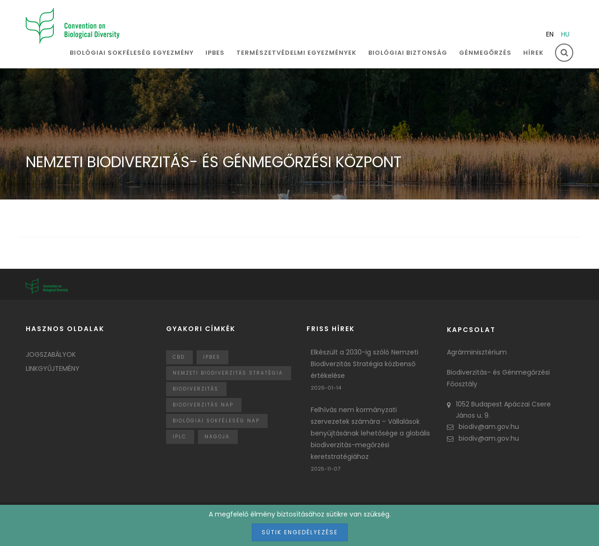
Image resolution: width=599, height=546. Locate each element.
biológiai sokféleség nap (216, 420)
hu (565, 34)
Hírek (533, 52)
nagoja (217, 436)
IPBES (215, 52)
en (550, 34)
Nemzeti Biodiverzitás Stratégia (228, 372)
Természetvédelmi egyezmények (296, 52)
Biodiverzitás (196, 388)
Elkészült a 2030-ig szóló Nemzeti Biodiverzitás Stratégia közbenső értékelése (364, 363)
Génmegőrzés (485, 52)
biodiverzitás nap (203, 404)
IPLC (179, 436)
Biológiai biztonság (407, 52)
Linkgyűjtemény (53, 368)
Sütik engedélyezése (300, 532)
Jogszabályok (51, 354)
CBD (179, 357)
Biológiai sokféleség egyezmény (132, 52)
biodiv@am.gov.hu (483, 426)
